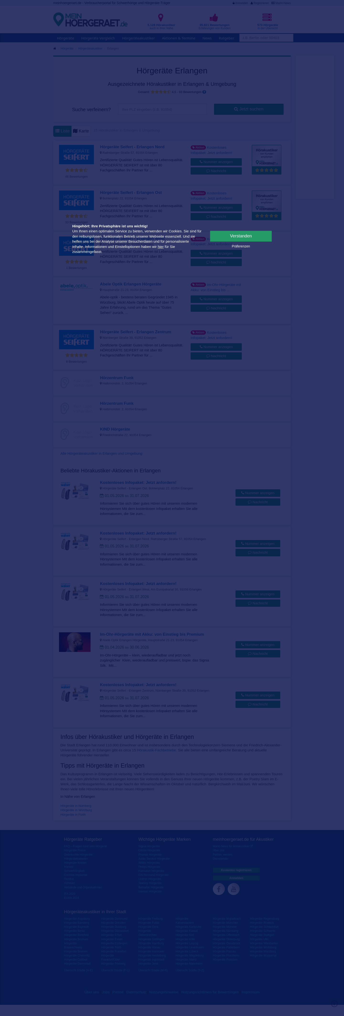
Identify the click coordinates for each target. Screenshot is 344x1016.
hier (161, 247)
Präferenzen (241, 246)
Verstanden (241, 236)
